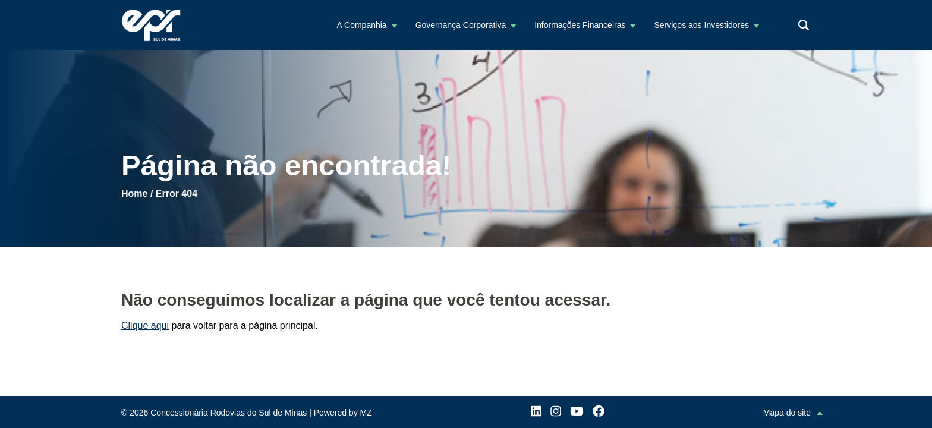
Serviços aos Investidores (701, 25)
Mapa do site (787, 412)
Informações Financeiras (579, 25)
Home (134, 193)
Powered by (343, 412)
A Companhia (362, 25)
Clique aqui (145, 325)
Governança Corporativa (460, 25)
